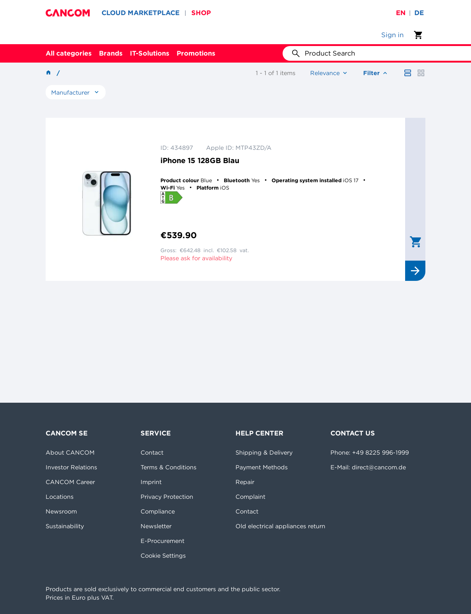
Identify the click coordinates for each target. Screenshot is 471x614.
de (419, 12)
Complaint (250, 496)
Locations (60, 496)
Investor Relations (71, 467)
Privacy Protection (167, 496)
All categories (69, 53)
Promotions (196, 53)
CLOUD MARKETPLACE (141, 12)
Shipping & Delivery (264, 452)
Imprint (151, 482)
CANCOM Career (70, 482)
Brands (111, 53)
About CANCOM (70, 452)
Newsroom (61, 511)
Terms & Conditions (168, 467)
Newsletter (156, 526)
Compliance (158, 511)
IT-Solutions (149, 53)
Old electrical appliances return (280, 526)
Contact (152, 452)
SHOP (201, 12)
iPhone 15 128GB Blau (199, 160)
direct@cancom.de (379, 467)
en (401, 12)
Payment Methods (262, 467)
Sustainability (65, 526)
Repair (245, 482)
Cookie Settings (163, 555)
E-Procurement (162, 540)
